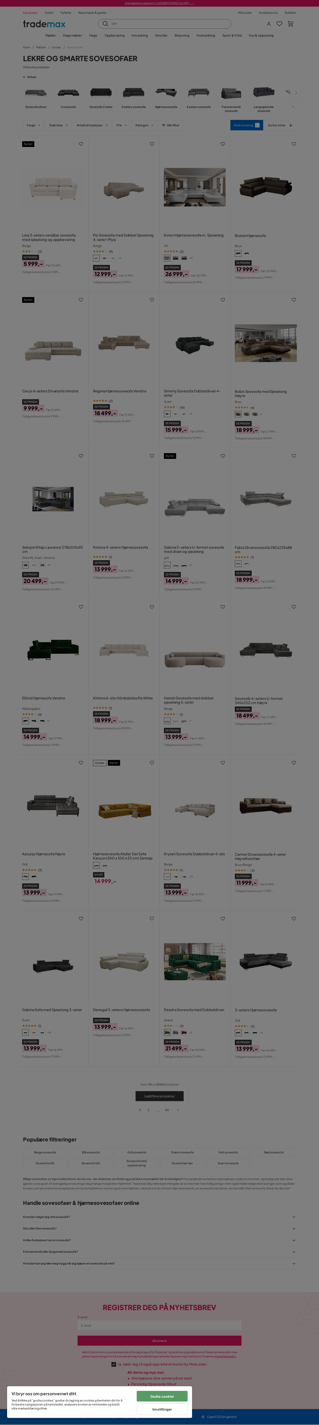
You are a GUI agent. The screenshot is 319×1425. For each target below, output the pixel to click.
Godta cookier (162, 1396)
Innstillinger (162, 1409)
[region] (99, 1402)
